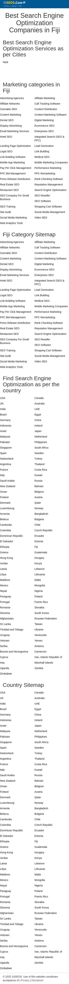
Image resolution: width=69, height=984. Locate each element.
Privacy (25, 980)
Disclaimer (37, 980)
